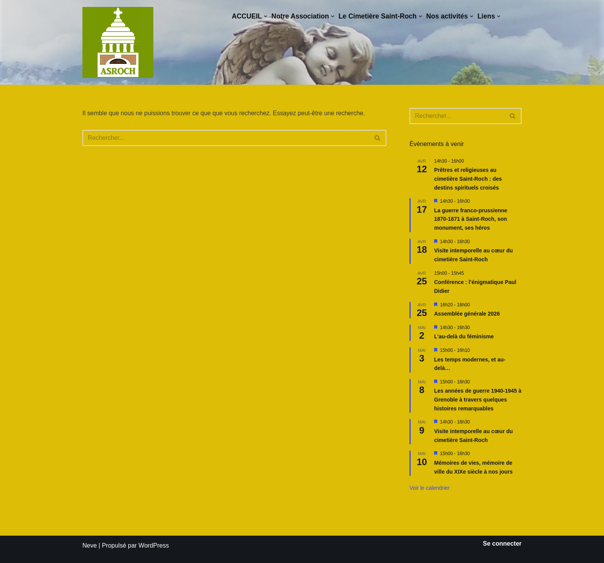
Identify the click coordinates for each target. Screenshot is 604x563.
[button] (265, 16)
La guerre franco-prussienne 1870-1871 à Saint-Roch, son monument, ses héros (470, 219)
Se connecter (502, 543)
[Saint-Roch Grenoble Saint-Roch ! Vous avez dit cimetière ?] (117, 42)
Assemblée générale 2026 (467, 314)
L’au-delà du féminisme (464, 336)
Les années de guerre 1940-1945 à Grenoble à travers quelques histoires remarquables (477, 399)
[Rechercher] (225, 138)
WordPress (154, 545)
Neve (89, 545)
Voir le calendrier (429, 488)
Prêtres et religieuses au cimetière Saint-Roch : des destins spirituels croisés (468, 178)
